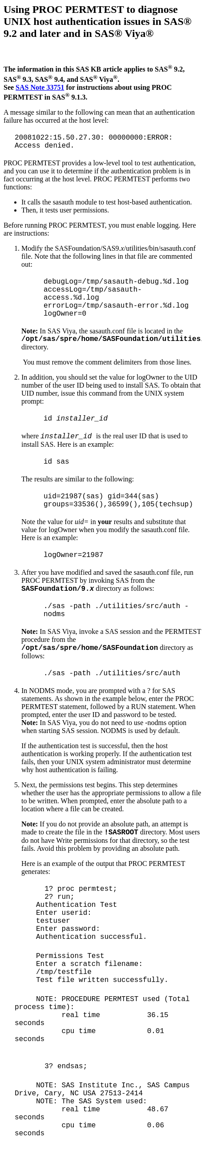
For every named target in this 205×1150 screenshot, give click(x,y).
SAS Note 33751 (40, 87)
